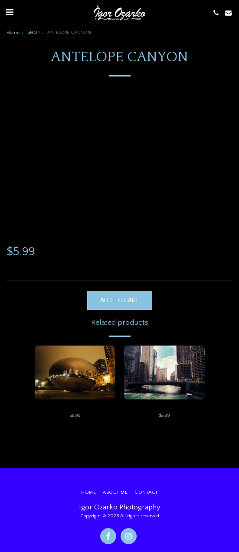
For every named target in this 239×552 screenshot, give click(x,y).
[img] (75, 372)
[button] (9, 12)
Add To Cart (119, 300)
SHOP (33, 32)
